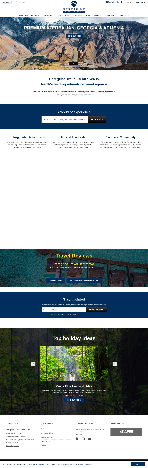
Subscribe (110, 2)
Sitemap (43, 446)
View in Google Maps (12, 446)
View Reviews (56, 281)
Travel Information (46, 437)
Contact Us (44, 429)
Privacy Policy (72, 314)
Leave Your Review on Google (84, 281)
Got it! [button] (138, 464)
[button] (121, 2)
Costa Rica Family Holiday (74, 386)
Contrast (6, 2)
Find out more (74, 400)
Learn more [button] (89, 464)
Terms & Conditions (47, 433)
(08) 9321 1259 (141, 2)
